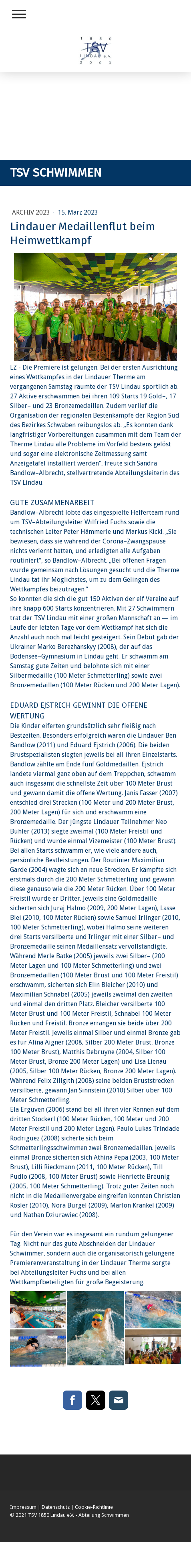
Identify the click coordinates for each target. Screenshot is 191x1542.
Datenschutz (56, 1507)
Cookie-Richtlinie (94, 1507)
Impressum (23, 1507)
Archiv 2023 (32, 212)
